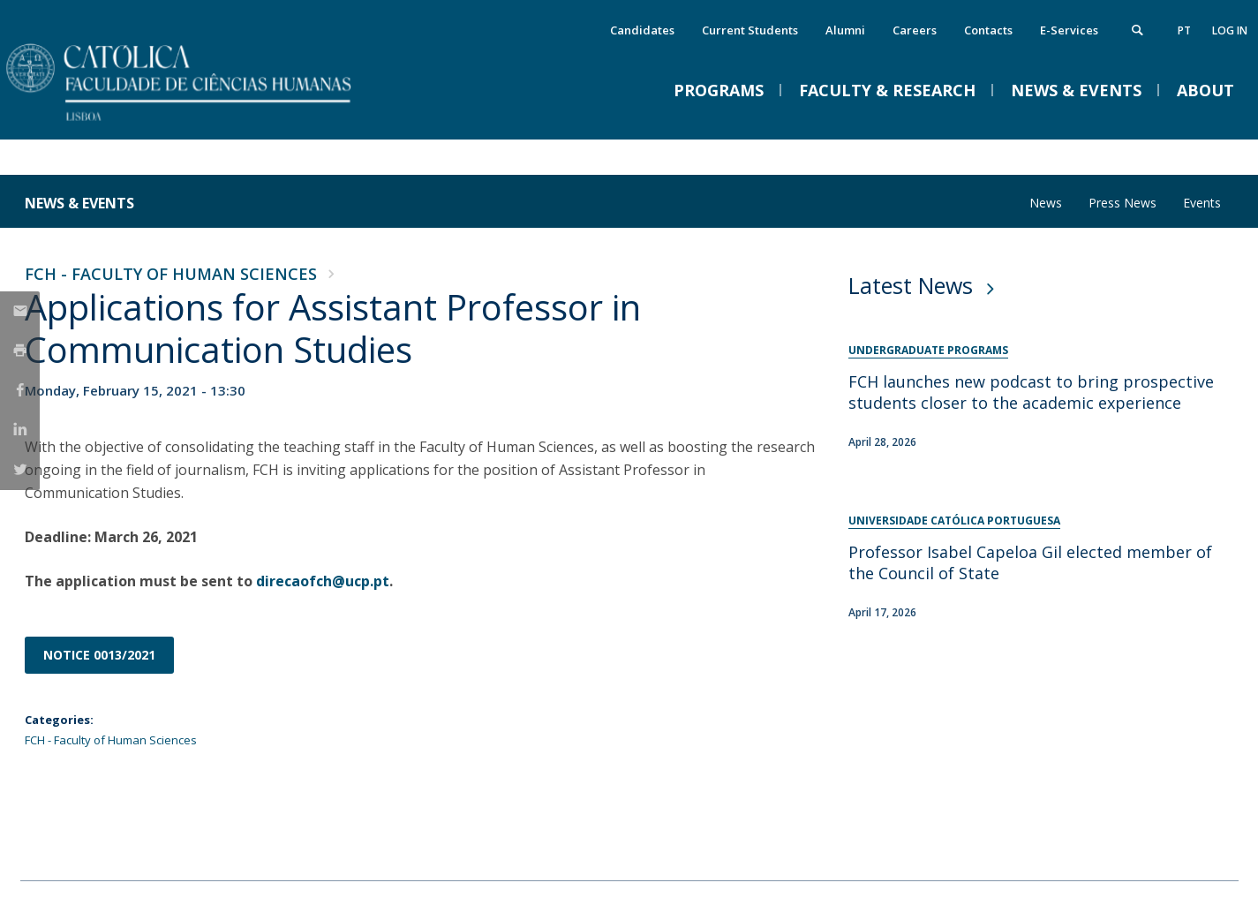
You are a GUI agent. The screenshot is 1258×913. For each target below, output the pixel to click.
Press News (1122, 202)
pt (1184, 30)
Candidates (642, 30)
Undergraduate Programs (928, 350)
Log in (1229, 30)
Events (1202, 202)
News (1045, 202)
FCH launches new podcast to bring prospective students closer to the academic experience (1031, 392)
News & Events (79, 203)
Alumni (845, 30)
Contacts (988, 30)
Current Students (750, 30)
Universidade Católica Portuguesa (954, 520)
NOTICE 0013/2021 (99, 654)
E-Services (1069, 30)
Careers (915, 30)
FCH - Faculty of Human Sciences (171, 273)
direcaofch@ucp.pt (322, 581)
